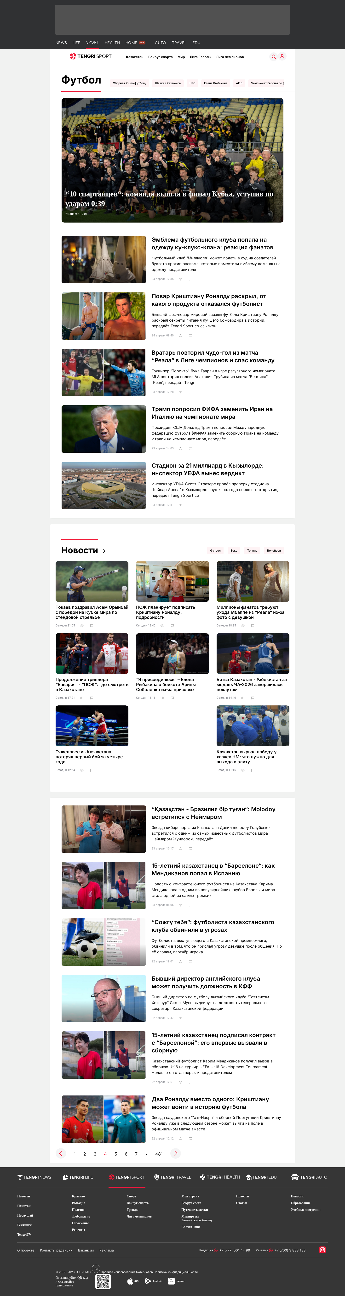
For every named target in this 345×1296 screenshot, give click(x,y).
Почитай (24, 1206)
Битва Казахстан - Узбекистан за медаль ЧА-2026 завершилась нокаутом (252, 684)
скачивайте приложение (65, 1283)
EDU (196, 42)
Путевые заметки (194, 1210)
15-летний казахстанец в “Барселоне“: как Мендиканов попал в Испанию (213, 869)
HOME (131, 42)
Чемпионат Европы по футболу (273, 83)
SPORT (92, 42)
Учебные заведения (305, 1210)
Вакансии (86, 1250)
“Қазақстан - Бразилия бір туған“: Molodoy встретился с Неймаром (214, 813)
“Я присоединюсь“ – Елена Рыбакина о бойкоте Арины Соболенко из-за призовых (166, 684)
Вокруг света (191, 1203)
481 (159, 1153)
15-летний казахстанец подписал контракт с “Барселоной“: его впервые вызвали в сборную (214, 1043)
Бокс (233, 550)
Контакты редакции (56, 1250)
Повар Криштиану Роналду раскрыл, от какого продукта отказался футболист (209, 300)
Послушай (25, 1215)
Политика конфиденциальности (176, 1272)
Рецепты (78, 1230)
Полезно (78, 1210)
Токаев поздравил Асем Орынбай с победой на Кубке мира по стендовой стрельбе (92, 612)
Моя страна (190, 1196)
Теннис (252, 550)
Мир (181, 57)
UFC (193, 83)
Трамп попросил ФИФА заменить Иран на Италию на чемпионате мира (212, 413)
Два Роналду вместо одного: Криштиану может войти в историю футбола (210, 1103)
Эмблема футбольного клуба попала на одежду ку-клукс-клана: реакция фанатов (212, 243)
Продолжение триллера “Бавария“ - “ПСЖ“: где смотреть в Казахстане (92, 684)
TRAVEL (179, 42)
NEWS (61, 42)
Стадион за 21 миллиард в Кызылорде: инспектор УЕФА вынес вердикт (208, 469)
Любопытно (81, 1216)
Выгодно (78, 1203)
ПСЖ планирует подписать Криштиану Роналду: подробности (165, 612)
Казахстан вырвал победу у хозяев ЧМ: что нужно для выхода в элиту (247, 756)
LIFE (76, 42)
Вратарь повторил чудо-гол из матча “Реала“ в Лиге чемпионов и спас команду (213, 356)
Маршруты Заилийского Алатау (196, 1218)
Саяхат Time (190, 1227)
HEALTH (112, 42)
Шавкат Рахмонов (168, 83)
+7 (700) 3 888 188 (289, 1250)
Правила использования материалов (127, 1272)
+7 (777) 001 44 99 (234, 1250)
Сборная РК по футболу (129, 83)
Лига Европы (200, 57)
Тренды (132, 1210)
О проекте (25, 1250)
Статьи (241, 1203)
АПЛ (239, 83)
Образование (300, 1203)
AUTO (160, 42)
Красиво (78, 1196)
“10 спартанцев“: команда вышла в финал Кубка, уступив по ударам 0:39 (169, 199)
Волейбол (274, 550)
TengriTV (24, 1234)
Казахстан (135, 57)
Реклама (106, 1250)
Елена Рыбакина (215, 83)
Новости (79, 550)
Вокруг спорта (160, 57)
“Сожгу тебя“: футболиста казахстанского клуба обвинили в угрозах (213, 926)
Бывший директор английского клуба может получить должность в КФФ (206, 982)
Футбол (215, 550)
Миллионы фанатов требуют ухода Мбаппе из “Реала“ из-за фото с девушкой (250, 612)
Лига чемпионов (230, 57)
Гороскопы (80, 1223)
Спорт (131, 1196)
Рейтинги (24, 1225)
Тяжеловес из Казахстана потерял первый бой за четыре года (89, 756)
